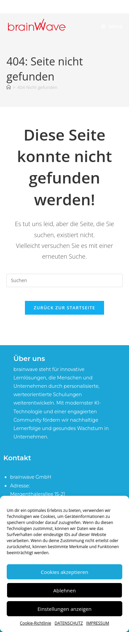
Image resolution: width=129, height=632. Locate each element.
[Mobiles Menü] (112, 26)
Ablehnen (64, 590)
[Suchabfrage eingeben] (64, 280)
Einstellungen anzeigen (64, 608)
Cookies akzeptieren (64, 572)
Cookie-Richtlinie (35, 623)
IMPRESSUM (97, 623)
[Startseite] (8, 87)
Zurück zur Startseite (64, 308)
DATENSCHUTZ (69, 623)
